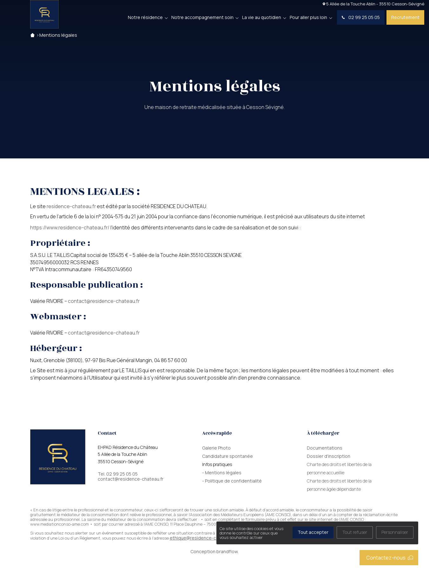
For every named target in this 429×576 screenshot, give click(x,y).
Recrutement (405, 17)
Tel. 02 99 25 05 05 (118, 474)
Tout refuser (354, 532)
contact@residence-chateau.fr (104, 301)
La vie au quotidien (261, 17)
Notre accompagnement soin (202, 17)
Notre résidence (145, 17)
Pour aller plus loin (308, 17)
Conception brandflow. (214, 551)
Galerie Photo (216, 448)
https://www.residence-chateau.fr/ (69, 227)
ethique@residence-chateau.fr (202, 537)
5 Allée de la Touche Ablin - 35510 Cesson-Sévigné (373, 3)
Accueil (32, 35)
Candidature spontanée (227, 456)
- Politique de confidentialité (232, 481)
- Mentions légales (221, 473)
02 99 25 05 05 (361, 17)
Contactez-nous (389, 557)
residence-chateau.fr (71, 206)
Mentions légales (58, 35)
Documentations (324, 448)
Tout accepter (313, 532)
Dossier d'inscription (328, 456)
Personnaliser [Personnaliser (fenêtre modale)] (394, 532)
